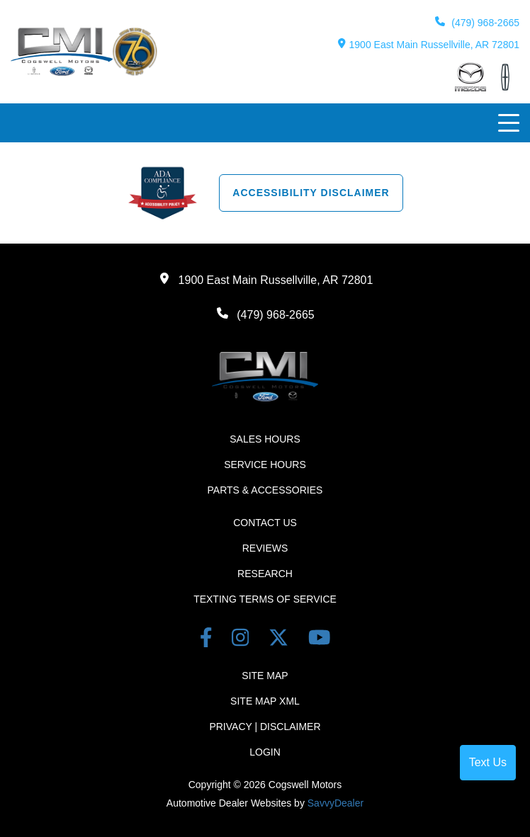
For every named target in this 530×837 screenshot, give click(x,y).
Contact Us (265, 522)
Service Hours (265, 464)
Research (265, 573)
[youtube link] (319, 640)
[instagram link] (243, 640)
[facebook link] (209, 640)
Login (265, 752)
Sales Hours (265, 439)
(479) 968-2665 (477, 22)
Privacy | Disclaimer (264, 726)
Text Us (488, 762)
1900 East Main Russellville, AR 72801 (428, 44)
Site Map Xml (265, 701)
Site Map (265, 675)
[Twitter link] (281, 640)
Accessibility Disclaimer (310, 192)
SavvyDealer (335, 803)
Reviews (265, 548)
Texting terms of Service (265, 599)
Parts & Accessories (265, 490)
